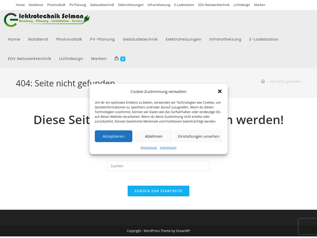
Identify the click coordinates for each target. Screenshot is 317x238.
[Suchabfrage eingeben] (158, 166)
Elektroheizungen (131, 5)
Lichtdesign (241, 5)
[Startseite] (263, 81)
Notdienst (36, 5)
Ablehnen (154, 136)
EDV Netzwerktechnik (214, 5)
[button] (219, 91)
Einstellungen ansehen (199, 136)
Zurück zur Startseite (158, 192)
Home (20, 5)
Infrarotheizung (159, 5)
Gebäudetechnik (102, 5)
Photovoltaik (56, 5)
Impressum (149, 147)
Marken (259, 5)
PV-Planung (77, 5)
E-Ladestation (184, 5)
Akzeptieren (113, 136)
